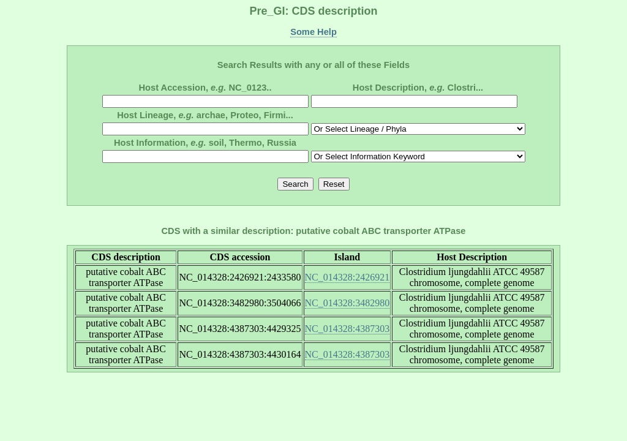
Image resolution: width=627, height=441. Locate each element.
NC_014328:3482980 (347, 303)
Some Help (313, 32)
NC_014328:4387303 (347, 328)
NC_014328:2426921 (347, 277)
